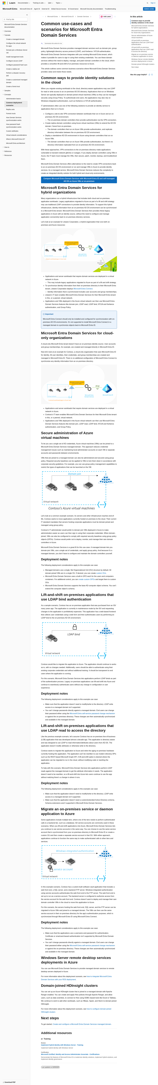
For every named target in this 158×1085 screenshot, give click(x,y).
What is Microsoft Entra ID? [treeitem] (15, 139)
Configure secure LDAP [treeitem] (14, 61)
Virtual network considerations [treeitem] (16, 135)
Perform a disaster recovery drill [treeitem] (15, 74)
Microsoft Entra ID (67, 16)
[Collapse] (27, 15)
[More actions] (115, 16)
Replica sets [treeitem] (10, 109)
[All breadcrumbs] (43, 16)
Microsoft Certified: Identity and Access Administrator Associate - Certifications (70, 1054)
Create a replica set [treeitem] (13, 69)
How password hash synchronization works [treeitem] (13, 125)
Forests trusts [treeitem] (11, 113)
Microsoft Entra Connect (83, 289)
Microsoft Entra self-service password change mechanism (92, 713)
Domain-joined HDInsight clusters (142, 64)
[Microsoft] (4, 3)
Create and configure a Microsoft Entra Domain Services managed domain (82, 1024)
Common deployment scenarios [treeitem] (14, 104)
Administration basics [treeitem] (13, 99)
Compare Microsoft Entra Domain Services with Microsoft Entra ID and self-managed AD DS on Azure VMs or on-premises (79, 180)
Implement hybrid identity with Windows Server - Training (62, 1045)
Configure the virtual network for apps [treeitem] (16, 44)
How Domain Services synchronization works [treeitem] (13, 119)
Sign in (153, 3)
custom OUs (101, 573)
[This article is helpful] (149, 74)
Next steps (135, 67)
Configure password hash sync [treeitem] (16, 65)
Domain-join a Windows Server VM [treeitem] (16, 51)
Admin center (149, 9)
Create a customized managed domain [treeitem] (16, 81)
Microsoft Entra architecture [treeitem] (15, 143)
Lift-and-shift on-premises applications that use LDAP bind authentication (142, 42)
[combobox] (15, 19)
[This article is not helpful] (152, 74)
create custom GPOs (87, 579)
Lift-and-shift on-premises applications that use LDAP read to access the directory (142, 49)
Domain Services (83, 16)
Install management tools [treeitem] (14, 57)
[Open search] (147, 3)
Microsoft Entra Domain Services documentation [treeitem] (15, 26)
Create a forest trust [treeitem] (13, 86)
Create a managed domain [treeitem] (15, 39)
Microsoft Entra (52, 16)
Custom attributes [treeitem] (12, 131)
